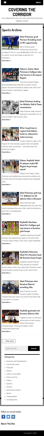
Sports (8, 393)
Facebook (3, 417)
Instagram (13, 417)
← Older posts (8, 341)
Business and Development (16, 361)
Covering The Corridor (22, 12)
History (9, 371)
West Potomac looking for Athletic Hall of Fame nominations (31, 104)
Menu (38, 2)
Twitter (8, 417)
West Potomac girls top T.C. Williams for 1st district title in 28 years (30, 195)
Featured (9, 368)
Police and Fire (11, 377)
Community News (12, 364)
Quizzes (9, 384)
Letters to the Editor (13, 374)
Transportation (11, 396)
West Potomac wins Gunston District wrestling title (29, 284)
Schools (9, 387)
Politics (9, 380)
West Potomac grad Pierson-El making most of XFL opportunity (30, 39)
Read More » (6, 61)
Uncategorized (11, 400)
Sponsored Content (13, 390)
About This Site (8, 423)
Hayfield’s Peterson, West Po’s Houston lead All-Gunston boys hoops (31, 254)
